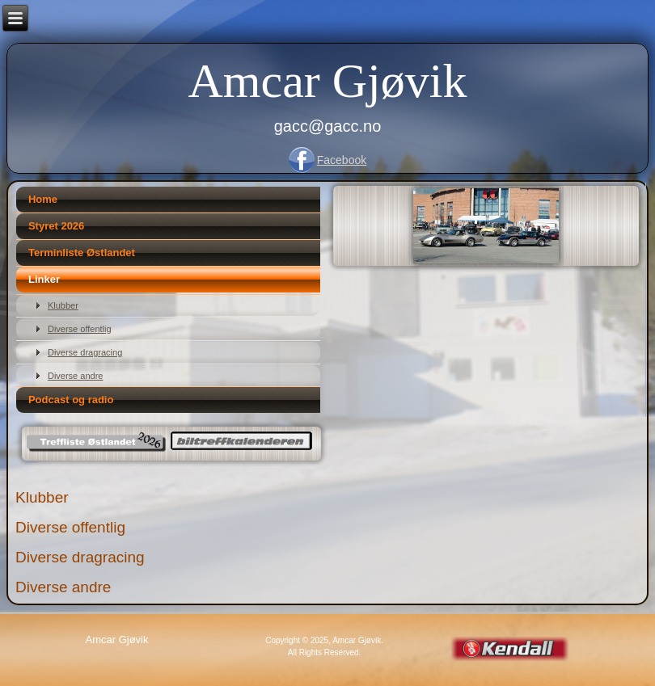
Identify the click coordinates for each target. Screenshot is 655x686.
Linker (44, 279)
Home (42, 199)
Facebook (341, 160)
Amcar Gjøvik (327, 80)
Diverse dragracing (85, 352)
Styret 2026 (56, 226)
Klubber (63, 305)
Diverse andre (75, 376)
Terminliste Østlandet (81, 252)
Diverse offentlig (80, 329)
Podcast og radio (70, 400)
